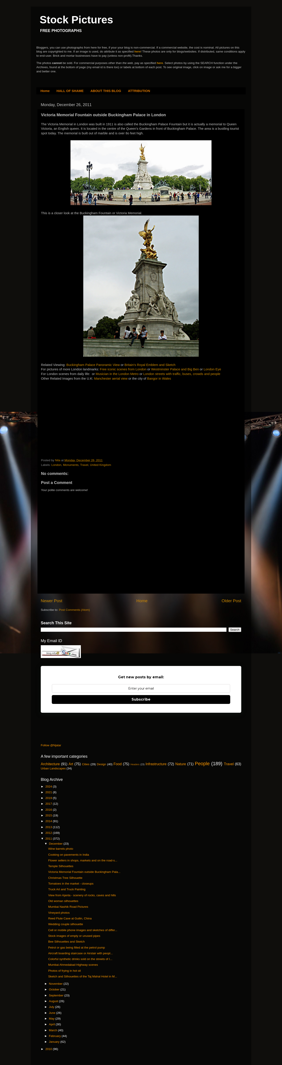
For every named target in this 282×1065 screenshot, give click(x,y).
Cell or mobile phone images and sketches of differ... (82, 930)
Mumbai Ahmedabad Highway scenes (73, 964)
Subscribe (141, 699)
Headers (134, 764)
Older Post (231, 600)
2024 (49, 786)
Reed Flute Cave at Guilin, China (70, 918)
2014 (49, 821)
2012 (49, 832)
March (53, 1030)
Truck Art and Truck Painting (66, 889)
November (56, 983)
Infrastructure (155, 764)
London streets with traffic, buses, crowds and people (182, 374)
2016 (49, 809)
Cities (85, 764)
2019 (49, 798)
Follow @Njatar (51, 745)
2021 (49, 792)
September (56, 995)
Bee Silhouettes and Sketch (66, 941)
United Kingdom (100, 465)
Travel (84, 465)
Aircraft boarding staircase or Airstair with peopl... (80, 953)
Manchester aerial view (111, 378)
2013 (49, 827)
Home (45, 91)
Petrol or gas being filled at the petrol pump (76, 947)
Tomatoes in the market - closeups (71, 883)
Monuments (71, 465)
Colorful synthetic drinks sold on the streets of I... (80, 959)
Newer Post (51, 600)
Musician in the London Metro (117, 374)
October (54, 989)
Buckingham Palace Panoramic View (93, 365)
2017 (49, 803)
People (202, 763)
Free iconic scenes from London (123, 369)
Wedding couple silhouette (65, 924)
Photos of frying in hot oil (64, 970)
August (54, 1001)
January (54, 1041)
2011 (49, 838)
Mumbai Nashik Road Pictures (68, 906)
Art (71, 764)
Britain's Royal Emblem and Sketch (149, 365)
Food (117, 764)
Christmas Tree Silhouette (65, 877)
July (52, 1007)
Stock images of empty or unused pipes (74, 936)
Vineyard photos (59, 912)
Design (101, 764)
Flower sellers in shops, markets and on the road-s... (82, 860)
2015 (49, 815)
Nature (180, 764)
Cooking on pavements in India (68, 854)
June (52, 1012)
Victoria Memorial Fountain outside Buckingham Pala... (84, 872)
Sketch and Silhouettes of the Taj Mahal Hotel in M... (82, 976)
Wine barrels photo (60, 848)
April (52, 1024)
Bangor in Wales (159, 378)
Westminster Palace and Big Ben (175, 369)
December (56, 843)
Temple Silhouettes (60, 866)
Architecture (50, 764)
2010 (49, 1049)
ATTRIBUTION (139, 91)
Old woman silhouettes (63, 901)
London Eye (212, 369)
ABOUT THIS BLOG (106, 91)
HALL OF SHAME (69, 91)
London (56, 465)
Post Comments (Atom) (74, 609)
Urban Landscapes (53, 768)
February (55, 1036)
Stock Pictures (76, 20)
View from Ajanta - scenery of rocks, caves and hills (82, 895)
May (52, 1018)
